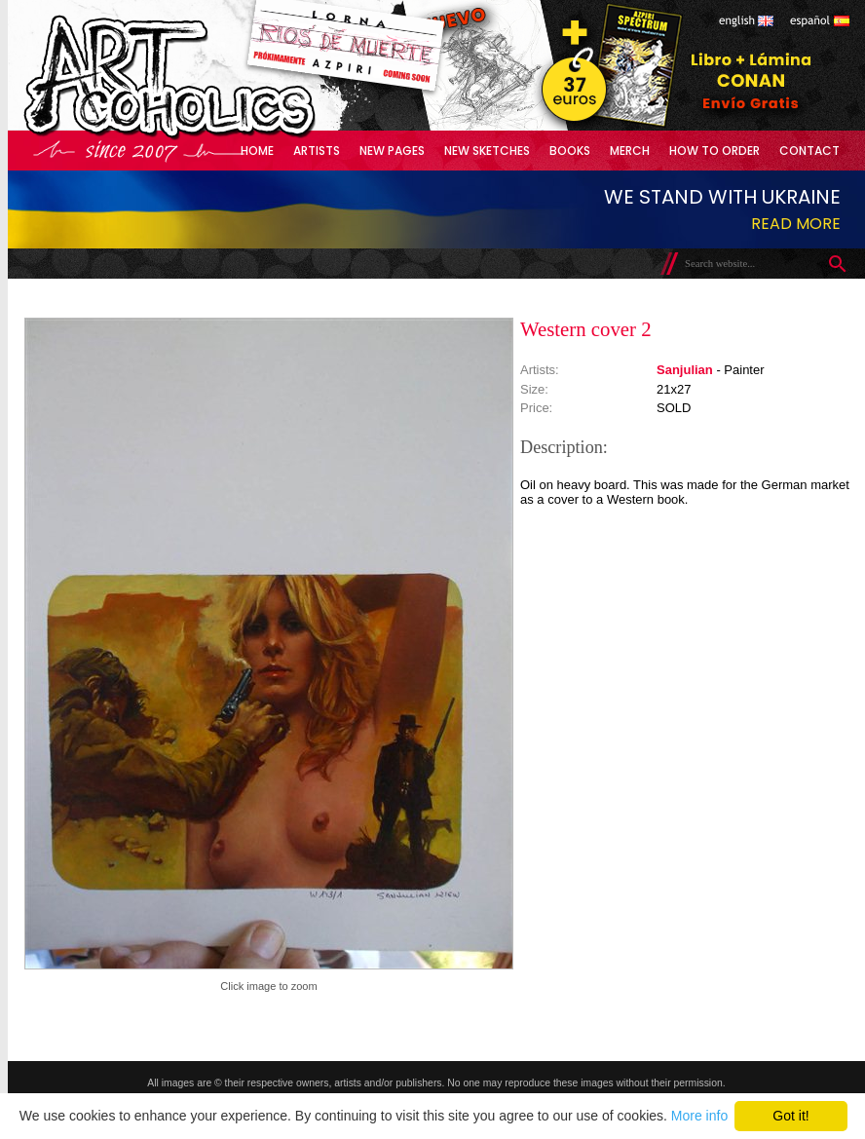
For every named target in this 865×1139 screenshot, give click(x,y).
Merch (630, 150)
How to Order (714, 150)
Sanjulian (685, 369)
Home (257, 150)
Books (569, 150)
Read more (796, 223)
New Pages (392, 150)
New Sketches (487, 150)
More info (699, 1115)
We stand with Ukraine (722, 196)
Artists (316, 150)
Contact (809, 150)
